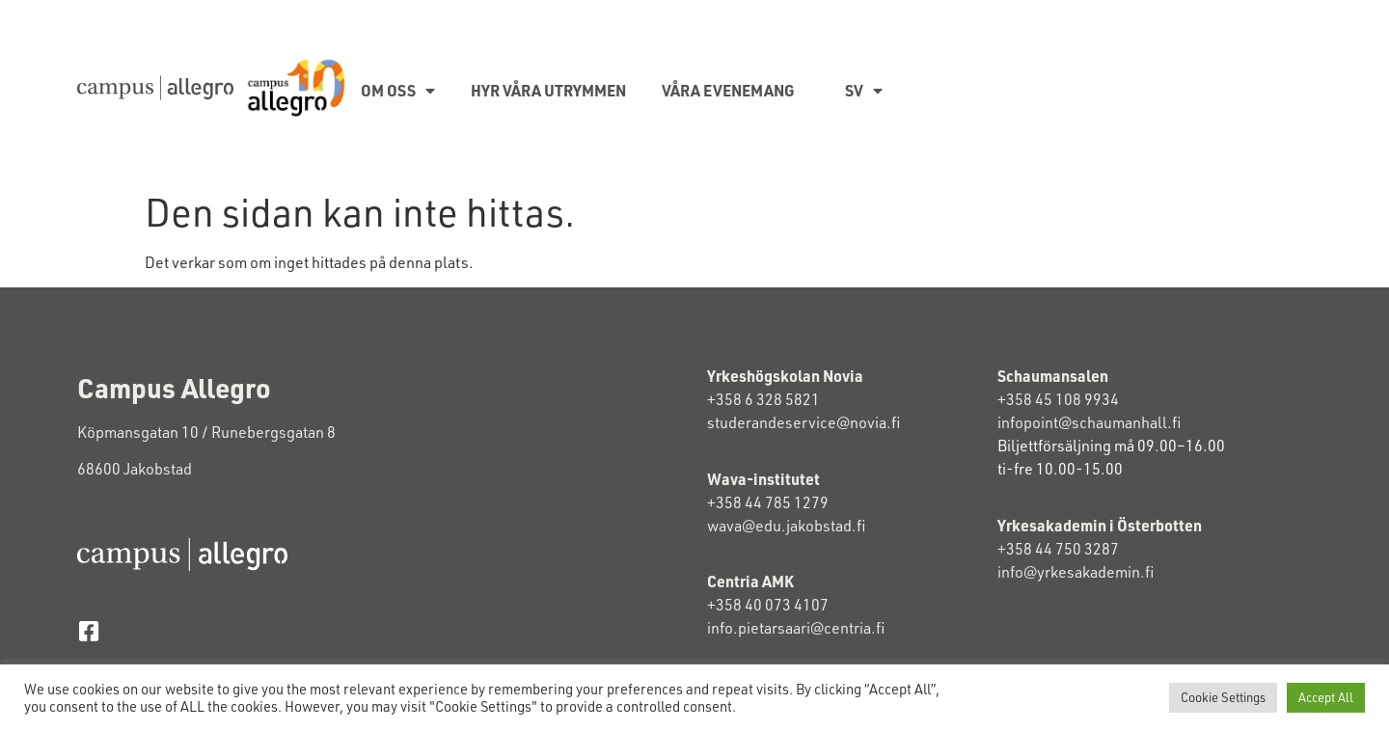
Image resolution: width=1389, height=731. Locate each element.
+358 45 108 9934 (1058, 399)
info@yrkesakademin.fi (1077, 572)
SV (864, 90)
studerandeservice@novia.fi (805, 422)
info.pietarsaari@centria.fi (796, 627)
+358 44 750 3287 (1074, 548)
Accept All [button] (1325, 697)
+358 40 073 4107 (768, 604)
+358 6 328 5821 (763, 399)
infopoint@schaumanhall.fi (1089, 422)
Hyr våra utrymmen (548, 90)
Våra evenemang (728, 90)
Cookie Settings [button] (1223, 697)
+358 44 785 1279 (768, 502)
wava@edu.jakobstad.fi (786, 525)
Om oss (398, 90)
